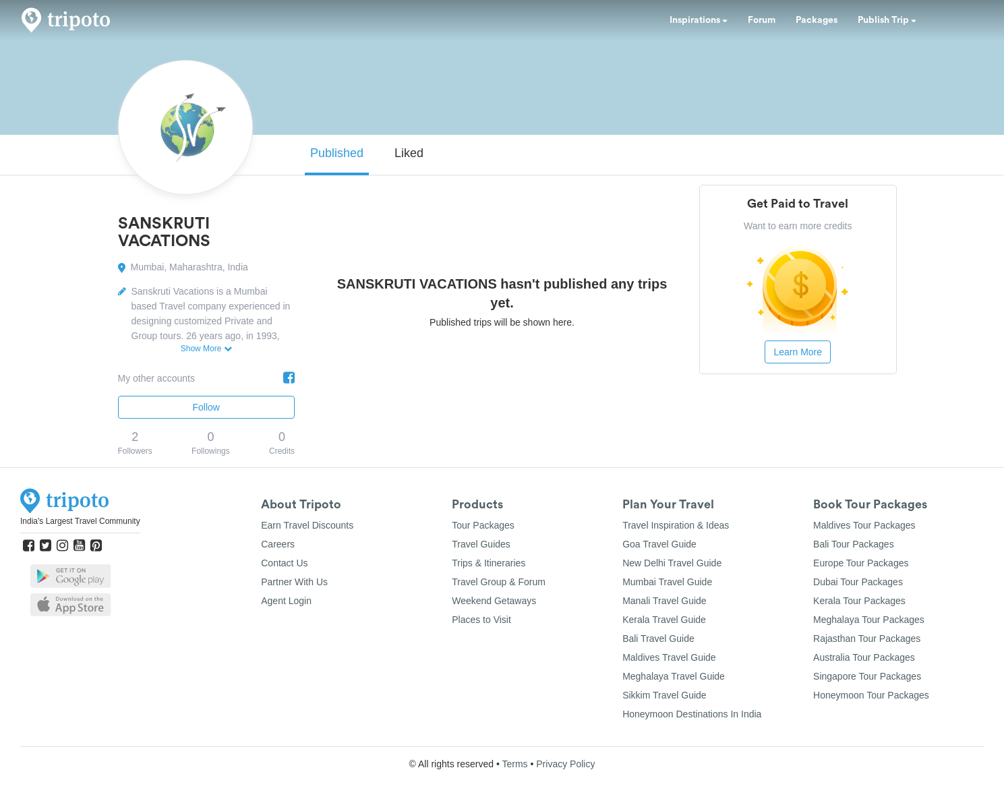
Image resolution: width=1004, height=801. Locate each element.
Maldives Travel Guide (669, 657)
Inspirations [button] (699, 20)
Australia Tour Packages (864, 657)
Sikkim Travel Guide (664, 695)
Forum (761, 20)
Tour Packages (483, 525)
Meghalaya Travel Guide (673, 676)
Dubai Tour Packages (858, 581)
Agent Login (286, 600)
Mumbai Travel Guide (667, 581)
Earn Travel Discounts (307, 525)
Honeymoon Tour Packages (871, 695)
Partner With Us (294, 581)
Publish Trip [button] (887, 20)
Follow (206, 407)
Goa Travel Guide (659, 544)
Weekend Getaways (494, 600)
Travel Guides (481, 544)
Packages (816, 20)
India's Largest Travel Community (80, 521)
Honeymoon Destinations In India (691, 714)
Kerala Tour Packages (859, 600)
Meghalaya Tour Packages (868, 619)
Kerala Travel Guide (664, 619)
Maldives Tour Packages (864, 525)
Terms (514, 764)
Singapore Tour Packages (867, 676)
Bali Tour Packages (853, 544)
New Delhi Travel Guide (671, 563)
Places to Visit (481, 619)
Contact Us (284, 563)
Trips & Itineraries (488, 563)
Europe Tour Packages (860, 563)
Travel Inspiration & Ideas (675, 525)
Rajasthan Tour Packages (866, 638)
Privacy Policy (565, 764)
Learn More (797, 352)
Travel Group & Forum (498, 581)
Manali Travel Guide (664, 600)
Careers (278, 544)
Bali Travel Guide (658, 638)
